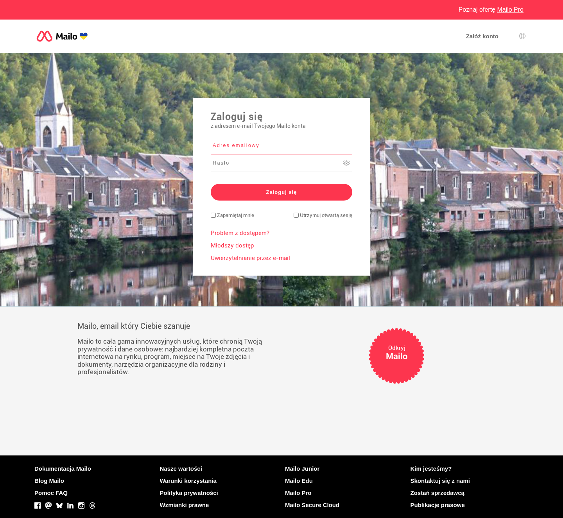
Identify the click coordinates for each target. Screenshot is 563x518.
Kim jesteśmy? (431, 468)
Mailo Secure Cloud (312, 505)
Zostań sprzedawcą (437, 492)
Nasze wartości (181, 468)
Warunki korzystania (188, 480)
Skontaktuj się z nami (440, 480)
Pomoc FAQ (51, 492)
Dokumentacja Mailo (62, 468)
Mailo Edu (299, 480)
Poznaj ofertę (491, 9)
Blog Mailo (49, 480)
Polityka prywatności (189, 492)
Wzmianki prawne (184, 505)
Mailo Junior (302, 468)
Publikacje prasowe (438, 505)
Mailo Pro (298, 492)
